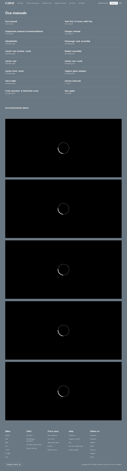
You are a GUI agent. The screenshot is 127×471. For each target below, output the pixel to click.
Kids (6, 457)
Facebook (93, 439)
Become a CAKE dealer (76, 446)
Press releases (52, 435)
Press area (51, 439)
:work (7, 450)
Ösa (6, 446)
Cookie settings (73, 450)
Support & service (60, 3)
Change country (14, 465)
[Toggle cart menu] (120, 3)
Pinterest (93, 450)
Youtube (92, 453)
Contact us (114, 3)
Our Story (29, 435)
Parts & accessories (32, 3)
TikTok (92, 446)
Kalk (6, 439)
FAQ (70, 442)
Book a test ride (103, 3)
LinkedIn (92, 442)
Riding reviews (52, 450)
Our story (72, 3)
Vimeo (92, 457)
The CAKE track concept (33, 444)
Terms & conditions (115, 464)
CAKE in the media (53, 442)
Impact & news (47, 3)
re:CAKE (7, 453)
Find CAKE (81, 3)
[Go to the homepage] (9, 3)
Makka (7, 435)
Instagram (93, 435)
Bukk (6, 442)
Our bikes (20, 3)
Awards (50, 446)
